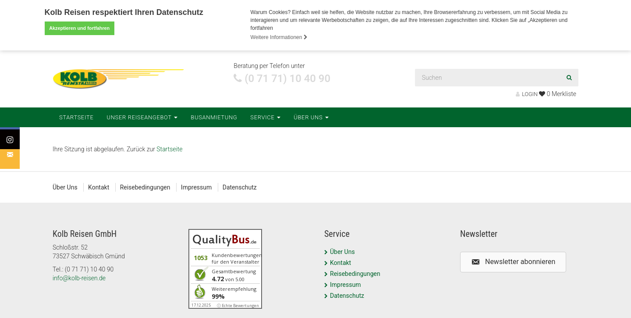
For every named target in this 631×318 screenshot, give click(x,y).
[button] (513, 261)
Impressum (196, 186)
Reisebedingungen (145, 186)
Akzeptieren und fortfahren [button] (79, 28)
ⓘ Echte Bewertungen (238, 305)
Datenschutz (240, 186)
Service (265, 117)
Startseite (76, 117)
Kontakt (98, 186)
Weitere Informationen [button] (279, 37)
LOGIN (527, 93)
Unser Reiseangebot (142, 117)
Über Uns (311, 117)
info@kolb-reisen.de (79, 277)
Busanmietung (214, 117)
